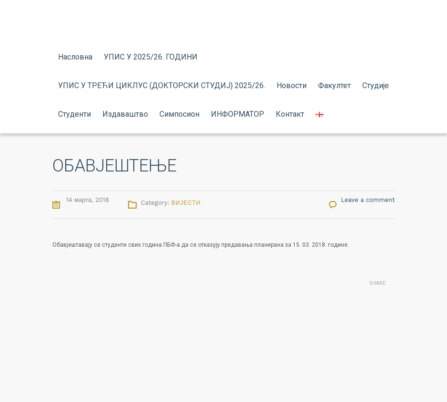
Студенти (74, 114)
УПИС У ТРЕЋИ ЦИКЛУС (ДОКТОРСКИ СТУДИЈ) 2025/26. (161, 85)
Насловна (75, 56)
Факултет (334, 85)
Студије (375, 85)
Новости (292, 85)
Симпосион (179, 114)
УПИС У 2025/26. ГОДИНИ (151, 56)
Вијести (186, 203)
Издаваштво (125, 114)
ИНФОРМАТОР (237, 114)
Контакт (290, 114)
